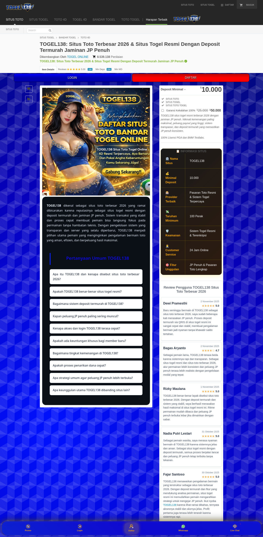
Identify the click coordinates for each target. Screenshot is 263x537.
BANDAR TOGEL (104, 19)
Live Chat (235, 528)
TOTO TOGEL (130, 19)
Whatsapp (183, 528)
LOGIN (72, 77)
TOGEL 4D (80, 19)
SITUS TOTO (14, 19)
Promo (28, 528)
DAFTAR (191, 77)
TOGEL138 (170, 504)
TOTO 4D (60, 19)
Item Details (48, 69)
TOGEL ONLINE (77, 56)
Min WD (118, 69)
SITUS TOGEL (38, 19)
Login (80, 528)
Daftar (131, 528)
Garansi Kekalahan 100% (193, 110)
